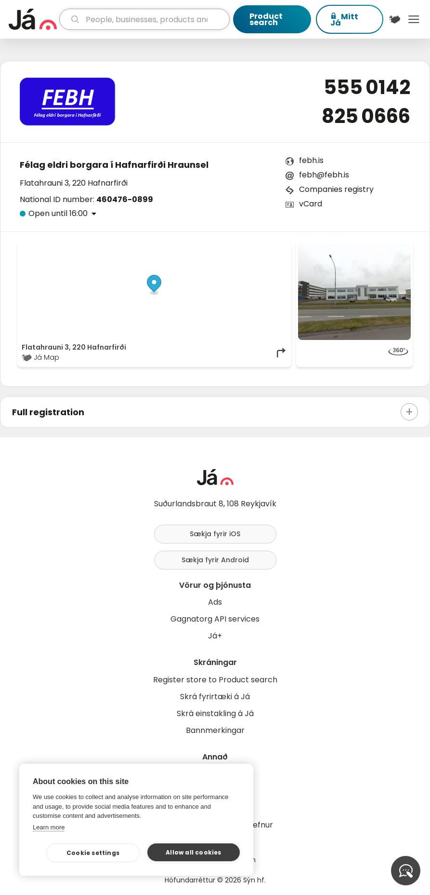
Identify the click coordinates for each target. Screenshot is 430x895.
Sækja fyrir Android (215, 560)
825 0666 (366, 116)
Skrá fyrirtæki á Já (215, 696)
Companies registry (336, 189)
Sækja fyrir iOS (215, 534)
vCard (310, 203)
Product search (266, 19)
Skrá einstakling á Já (215, 713)
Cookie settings (92, 853)
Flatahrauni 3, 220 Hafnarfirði (74, 183)
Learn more (49, 827)
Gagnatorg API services (215, 618)
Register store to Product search (215, 679)
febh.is (311, 160)
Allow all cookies (193, 852)
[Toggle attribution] (279, 254)
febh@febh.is (324, 174)
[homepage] (33, 19)
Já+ (215, 635)
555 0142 (367, 87)
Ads (215, 602)
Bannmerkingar (215, 730)
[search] (144, 19)
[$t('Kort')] (395, 19)
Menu (413, 19)
